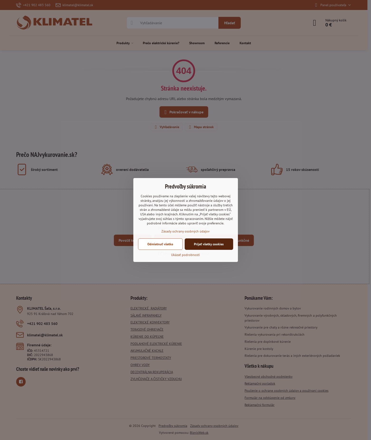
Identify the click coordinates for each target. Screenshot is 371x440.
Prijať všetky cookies (209, 244)
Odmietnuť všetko (160, 244)
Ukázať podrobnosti (185, 255)
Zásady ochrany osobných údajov (185, 231)
